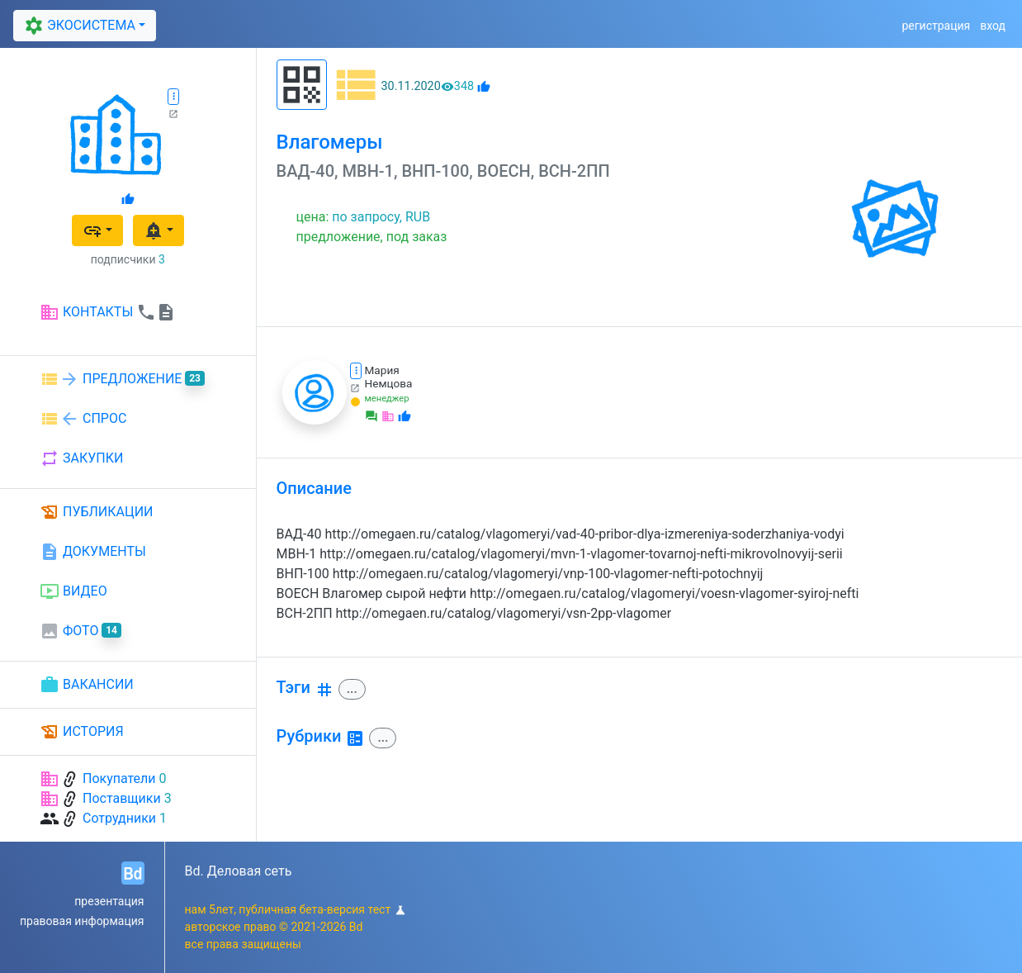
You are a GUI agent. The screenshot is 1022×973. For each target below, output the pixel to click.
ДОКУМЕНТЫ (93, 552)
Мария (382, 370)
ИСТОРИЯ (82, 732)
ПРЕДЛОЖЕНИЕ (122, 379)
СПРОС (83, 419)
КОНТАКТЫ (108, 312)
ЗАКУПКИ (81, 458)
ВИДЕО (73, 591)
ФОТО (80, 631)
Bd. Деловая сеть (238, 871)
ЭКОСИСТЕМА (77, 25)
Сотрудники (119, 818)
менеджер (387, 398)
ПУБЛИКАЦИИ (97, 512)
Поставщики (122, 798)
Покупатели (119, 778)
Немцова (389, 383)
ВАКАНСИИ (87, 685)
